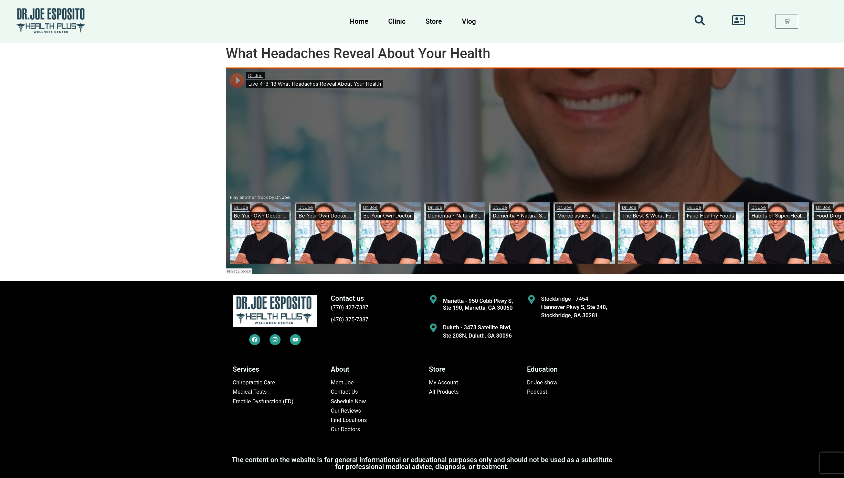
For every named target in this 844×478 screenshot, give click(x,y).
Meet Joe (342, 382)
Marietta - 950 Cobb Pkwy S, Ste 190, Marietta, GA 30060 (478, 304)
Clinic (396, 21)
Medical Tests (250, 392)
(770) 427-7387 (349, 307)
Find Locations (349, 420)
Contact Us (344, 392)
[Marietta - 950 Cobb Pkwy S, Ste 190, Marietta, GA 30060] (433, 299)
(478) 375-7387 (349, 319)
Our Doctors (345, 429)
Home (359, 21)
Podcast (537, 392)
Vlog (469, 21)
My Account (443, 382)
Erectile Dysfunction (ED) (263, 401)
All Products (443, 392)
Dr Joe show (542, 382)
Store (433, 21)
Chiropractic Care (254, 382)
